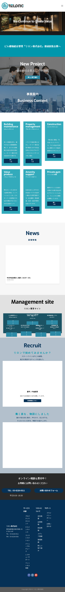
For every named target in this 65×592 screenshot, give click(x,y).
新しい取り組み (40, 548)
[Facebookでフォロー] (29, 575)
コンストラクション (27, 537)
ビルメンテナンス (27, 529)
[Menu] (62, 5)
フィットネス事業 (27, 565)
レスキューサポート (27, 557)
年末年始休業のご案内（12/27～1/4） (19, 278)
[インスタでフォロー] (32, 575)
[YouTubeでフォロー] (36, 575)
